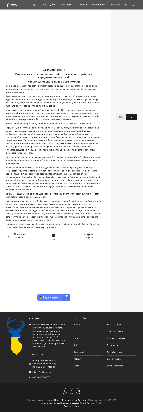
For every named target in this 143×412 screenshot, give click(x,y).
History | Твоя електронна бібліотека (70, 400)
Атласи (77, 324)
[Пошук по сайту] (132, 5)
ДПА (76, 338)
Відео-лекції (79, 352)
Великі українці (114, 359)
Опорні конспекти (115, 331)
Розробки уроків (114, 352)
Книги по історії (114, 324)
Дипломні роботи (71, 406)
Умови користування (50, 403)
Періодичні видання (116, 338)
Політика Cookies (95, 403)
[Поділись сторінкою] (125, 5)
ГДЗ (75, 331)
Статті (76, 366)
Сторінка (25, 235)
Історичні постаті (115, 366)
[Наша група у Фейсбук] (64, 391)
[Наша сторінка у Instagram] (78, 391)
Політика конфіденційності (73, 403)
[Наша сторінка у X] (71, 391)
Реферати (78, 359)
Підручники (112, 345)
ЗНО (76, 345)
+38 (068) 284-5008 (41, 377)
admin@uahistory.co (41, 372)
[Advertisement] (54, 43)
